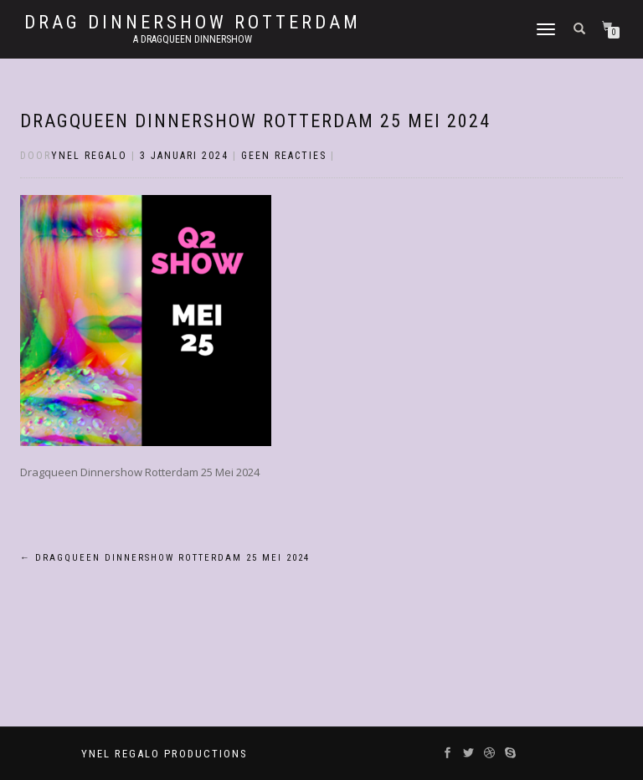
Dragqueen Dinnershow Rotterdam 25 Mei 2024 (255, 120)
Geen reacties (284, 156)
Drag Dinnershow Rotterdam (192, 23)
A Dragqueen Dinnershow (192, 39)
